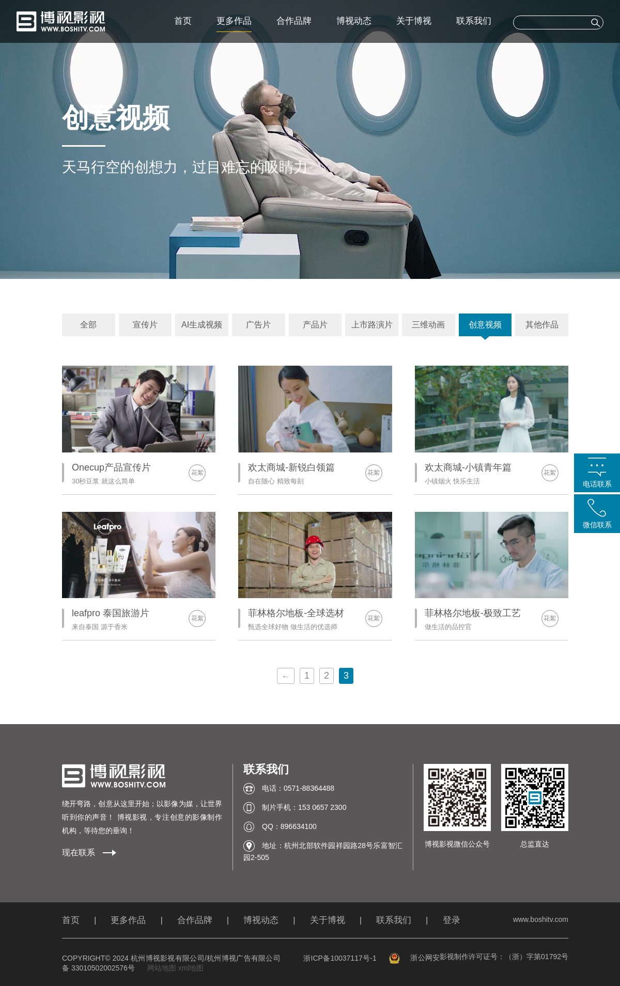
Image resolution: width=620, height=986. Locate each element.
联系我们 (473, 21)
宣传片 (145, 324)
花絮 (197, 472)
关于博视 (413, 21)
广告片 (258, 324)
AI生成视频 (201, 324)
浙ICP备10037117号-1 (340, 958)
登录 (451, 920)
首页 (183, 21)
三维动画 (428, 324)
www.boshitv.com (540, 919)
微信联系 (597, 525)
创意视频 (485, 324)
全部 (88, 324)
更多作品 (234, 21)
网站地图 (161, 968)
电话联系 (597, 484)
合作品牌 (294, 21)
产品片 (315, 324)
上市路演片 (372, 324)
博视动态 (353, 21)
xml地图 (191, 968)
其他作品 (542, 324)
